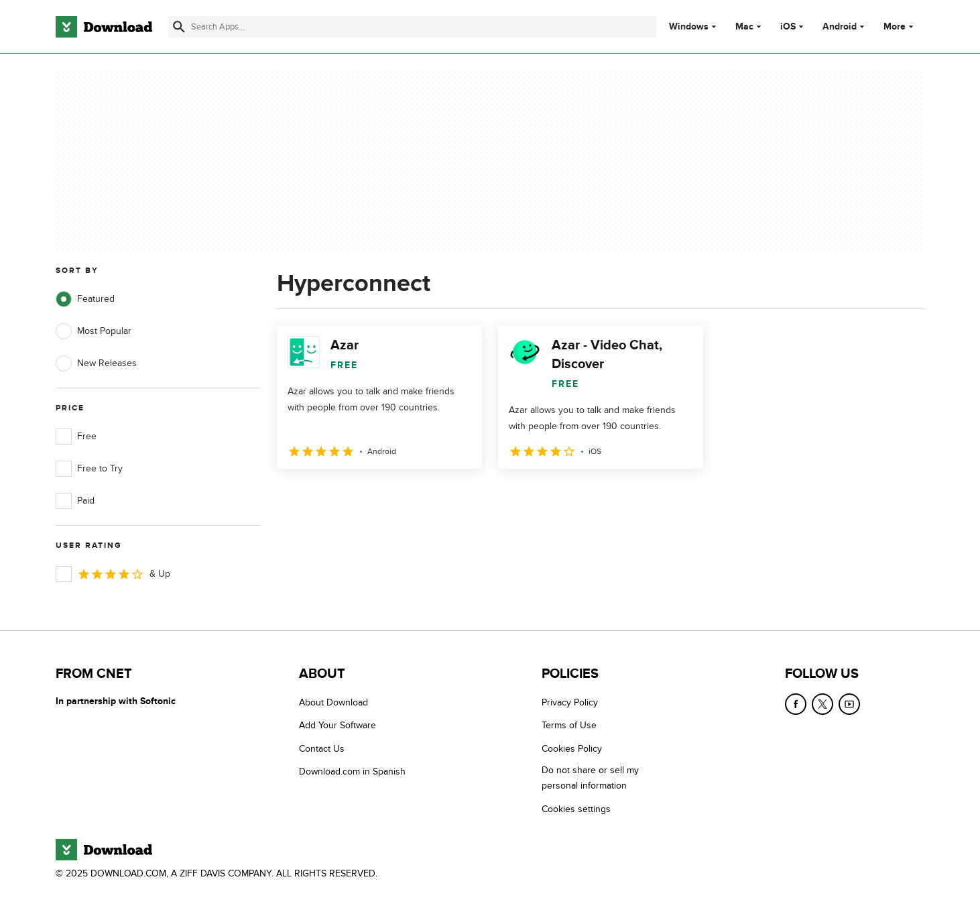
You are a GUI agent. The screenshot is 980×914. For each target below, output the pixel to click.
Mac (744, 27)
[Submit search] (179, 27)
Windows (689, 27)
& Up (113, 574)
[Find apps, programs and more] (412, 27)
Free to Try (89, 469)
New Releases (96, 363)
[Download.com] (104, 27)
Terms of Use (569, 725)
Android (839, 27)
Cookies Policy (572, 748)
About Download (333, 702)
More (899, 26)
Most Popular (93, 331)
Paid (75, 501)
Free (76, 437)
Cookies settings (576, 809)
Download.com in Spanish (352, 771)
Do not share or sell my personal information (590, 777)
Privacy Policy (570, 702)
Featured (85, 299)
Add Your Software (337, 725)
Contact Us (322, 748)
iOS (788, 27)
